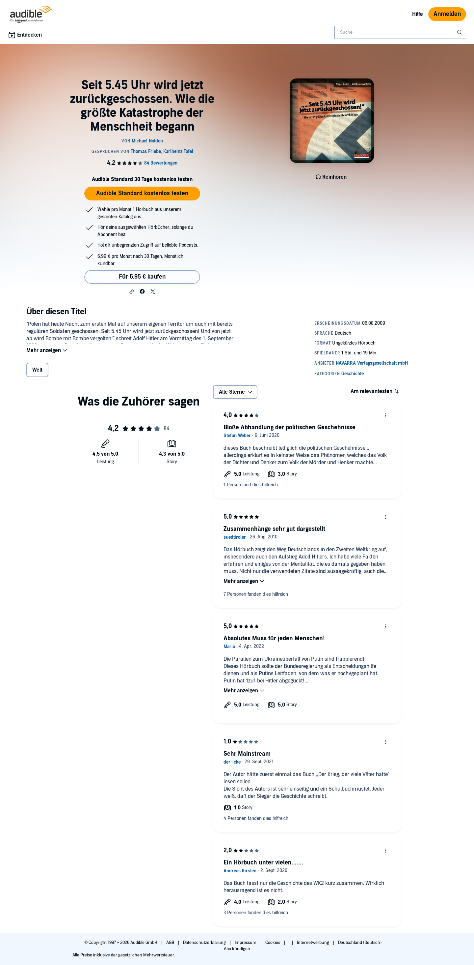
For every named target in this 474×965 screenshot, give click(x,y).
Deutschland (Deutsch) (360, 942)
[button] (131, 291)
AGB (170, 942)
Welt (37, 374)
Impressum (246, 942)
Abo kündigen (237, 948)
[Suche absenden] (460, 32)
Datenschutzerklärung (205, 942)
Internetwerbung (313, 942)
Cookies (273, 942)
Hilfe (417, 14)
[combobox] (400, 32)
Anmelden (447, 14)
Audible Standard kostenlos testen (142, 193)
